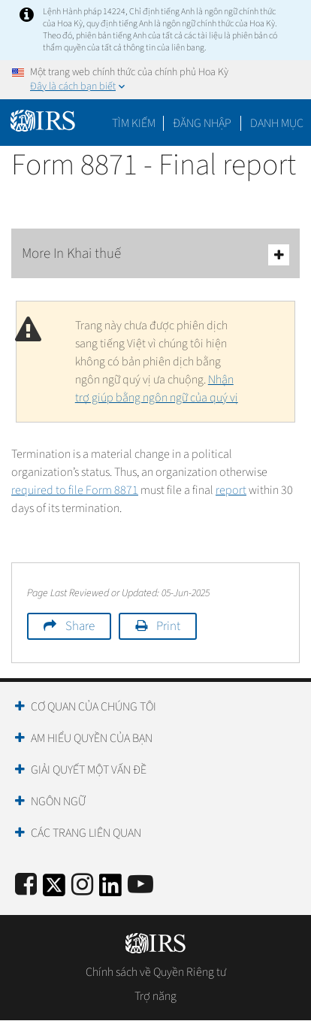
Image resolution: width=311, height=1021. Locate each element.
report (231, 490)
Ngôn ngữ (58, 801)
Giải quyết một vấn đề (88, 770)
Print (168, 626)
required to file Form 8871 (74, 490)
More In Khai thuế (155, 254)
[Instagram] (82, 885)
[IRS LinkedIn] (110, 889)
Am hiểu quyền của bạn (91, 738)
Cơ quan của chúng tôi (93, 706)
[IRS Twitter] (54, 889)
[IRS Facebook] (26, 885)
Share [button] (80, 626)
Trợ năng (155, 996)
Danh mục (276, 123)
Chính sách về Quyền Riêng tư (156, 972)
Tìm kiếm (134, 123)
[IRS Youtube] (140, 885)
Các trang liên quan (86, 833)
